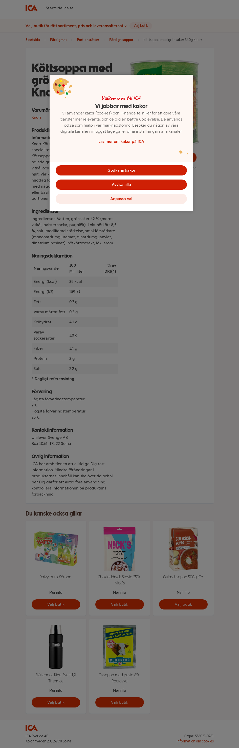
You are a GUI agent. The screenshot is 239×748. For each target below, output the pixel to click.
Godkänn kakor (121, 170)
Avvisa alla (121, 184)
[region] (121, 143)
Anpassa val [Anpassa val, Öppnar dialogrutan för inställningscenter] (121, 198)
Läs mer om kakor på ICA (121, 141)
